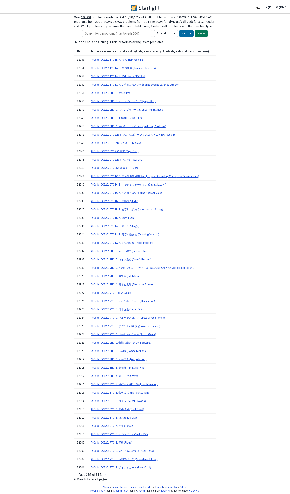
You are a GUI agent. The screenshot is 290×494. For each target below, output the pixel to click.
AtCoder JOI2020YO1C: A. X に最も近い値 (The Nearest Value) (127, 193)
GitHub (183, 487)
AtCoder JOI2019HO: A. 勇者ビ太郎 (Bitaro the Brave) (122, 284)
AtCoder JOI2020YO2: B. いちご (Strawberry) (117, 159)
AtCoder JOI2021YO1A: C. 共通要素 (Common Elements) (123, 68)
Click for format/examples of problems (121, 42)
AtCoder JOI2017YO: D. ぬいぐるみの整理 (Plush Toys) (122, 451)
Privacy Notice (120, 487)
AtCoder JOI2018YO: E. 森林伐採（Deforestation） (120, 392)
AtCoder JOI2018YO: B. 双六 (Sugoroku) (114, 417)
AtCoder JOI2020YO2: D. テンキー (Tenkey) (116, 143)
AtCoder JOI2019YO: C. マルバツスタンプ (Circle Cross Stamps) (128, 317)
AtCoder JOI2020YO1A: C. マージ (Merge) (115, 226)
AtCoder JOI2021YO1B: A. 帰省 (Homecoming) (117, 59)
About (106, 487)
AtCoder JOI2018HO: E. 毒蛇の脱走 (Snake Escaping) (121, 342)
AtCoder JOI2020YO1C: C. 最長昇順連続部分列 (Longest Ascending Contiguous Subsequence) (145, 176)
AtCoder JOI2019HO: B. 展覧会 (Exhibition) (115, 276)
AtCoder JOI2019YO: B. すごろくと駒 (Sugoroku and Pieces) (125, 326)
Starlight (149, 7)
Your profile (171, 487)
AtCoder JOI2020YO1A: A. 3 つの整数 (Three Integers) (122, 243)
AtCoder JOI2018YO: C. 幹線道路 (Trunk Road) (117, 409)
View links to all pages (92, 479)
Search (186, 33)
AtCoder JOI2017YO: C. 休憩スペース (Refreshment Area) (124, 459)
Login (268, 7)
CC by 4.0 (194, 490)
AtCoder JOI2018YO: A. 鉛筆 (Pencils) (112, 426)
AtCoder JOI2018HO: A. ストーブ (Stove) (114, 376)
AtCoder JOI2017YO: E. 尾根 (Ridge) (111, 442)
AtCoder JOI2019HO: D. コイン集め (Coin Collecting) (121, 259)
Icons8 (118, 490)
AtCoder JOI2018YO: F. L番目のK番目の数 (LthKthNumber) (124, 384)
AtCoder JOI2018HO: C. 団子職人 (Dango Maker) (118, 359)
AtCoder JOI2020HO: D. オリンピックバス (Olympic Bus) (123, 101)
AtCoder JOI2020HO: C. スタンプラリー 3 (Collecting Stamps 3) (127, 109)
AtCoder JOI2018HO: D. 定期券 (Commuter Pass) (119, 351)
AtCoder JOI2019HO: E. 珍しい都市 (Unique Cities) (120, 251)
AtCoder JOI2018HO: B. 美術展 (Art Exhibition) (117, 367)
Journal (159, 487)
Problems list (145, 487)
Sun (126, 490)
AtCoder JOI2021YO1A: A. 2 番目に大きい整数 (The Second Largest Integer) (135, 84)
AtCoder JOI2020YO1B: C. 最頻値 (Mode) (114, 201)
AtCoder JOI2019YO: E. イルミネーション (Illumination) (123, 301)
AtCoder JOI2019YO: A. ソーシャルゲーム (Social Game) (123, 334)
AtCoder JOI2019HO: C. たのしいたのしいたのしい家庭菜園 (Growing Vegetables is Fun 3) (143, 267)
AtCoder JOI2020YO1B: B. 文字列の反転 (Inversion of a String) (127, 209)
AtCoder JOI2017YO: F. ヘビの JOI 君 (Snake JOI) (119, 434)
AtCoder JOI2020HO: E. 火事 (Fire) (110, 93)
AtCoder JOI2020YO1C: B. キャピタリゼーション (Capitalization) (128, 184)
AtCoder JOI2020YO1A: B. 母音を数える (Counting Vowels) (125, 234)
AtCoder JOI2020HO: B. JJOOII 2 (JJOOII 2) (116, 118)
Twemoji (165, 490)
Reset (201, 33)
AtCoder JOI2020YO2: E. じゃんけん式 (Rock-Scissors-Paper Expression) (133, 134)
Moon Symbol (97, 490)
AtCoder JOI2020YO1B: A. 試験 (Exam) (113, 218)
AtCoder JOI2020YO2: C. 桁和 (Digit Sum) (114, 151)
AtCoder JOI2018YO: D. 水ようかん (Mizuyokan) (118, 401)
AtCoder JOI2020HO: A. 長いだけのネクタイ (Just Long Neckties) (128, 126)
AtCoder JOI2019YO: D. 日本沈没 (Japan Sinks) (118, 309)
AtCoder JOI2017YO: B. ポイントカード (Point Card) (121, 467)
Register (281, 7)
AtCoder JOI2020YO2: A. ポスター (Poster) (115, 168)
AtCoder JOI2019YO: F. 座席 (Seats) (111, 292)
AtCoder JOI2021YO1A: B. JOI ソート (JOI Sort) (118, 76)
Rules (133, 487)
